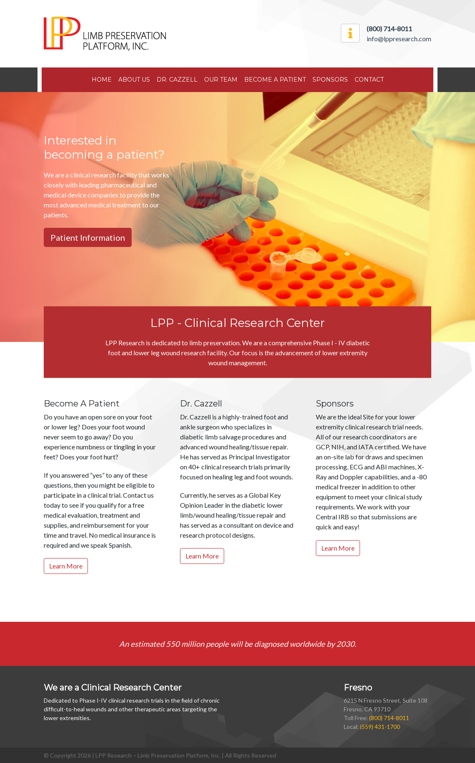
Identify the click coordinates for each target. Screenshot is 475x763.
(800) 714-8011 (389, 717)
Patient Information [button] (87, 237)
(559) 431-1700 (380, 726)
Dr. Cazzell (177, 79)
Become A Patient (275, 79)
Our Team (221, 79)
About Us (134, 79)
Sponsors (330, 79)
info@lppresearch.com (399, 38)
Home (102, 79)
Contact (369, 79)
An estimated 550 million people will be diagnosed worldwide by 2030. (237, 643)
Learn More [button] (65, 566)
